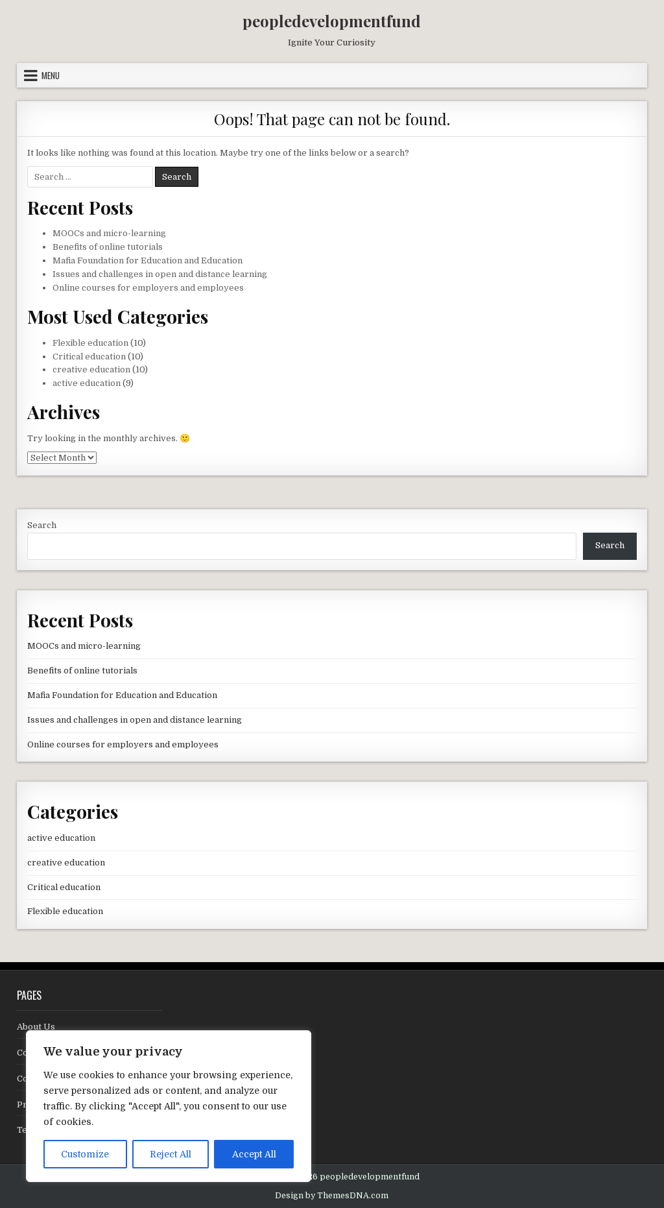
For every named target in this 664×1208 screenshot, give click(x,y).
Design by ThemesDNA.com (331, 1195)
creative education (91, 369)
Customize (85, 1154)
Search (41, 525)
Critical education (89, 356)
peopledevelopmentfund (332, 20)
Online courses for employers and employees (148, 288)
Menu (51, 75)
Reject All (170, 1154)
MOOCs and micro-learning (109, 233)
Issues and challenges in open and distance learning (160, 274)
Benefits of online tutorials (108, 247)
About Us (36, 1027)
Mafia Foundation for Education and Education (148, 260)
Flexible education (90, 343)
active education (87, 383)
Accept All (254, 1154)
